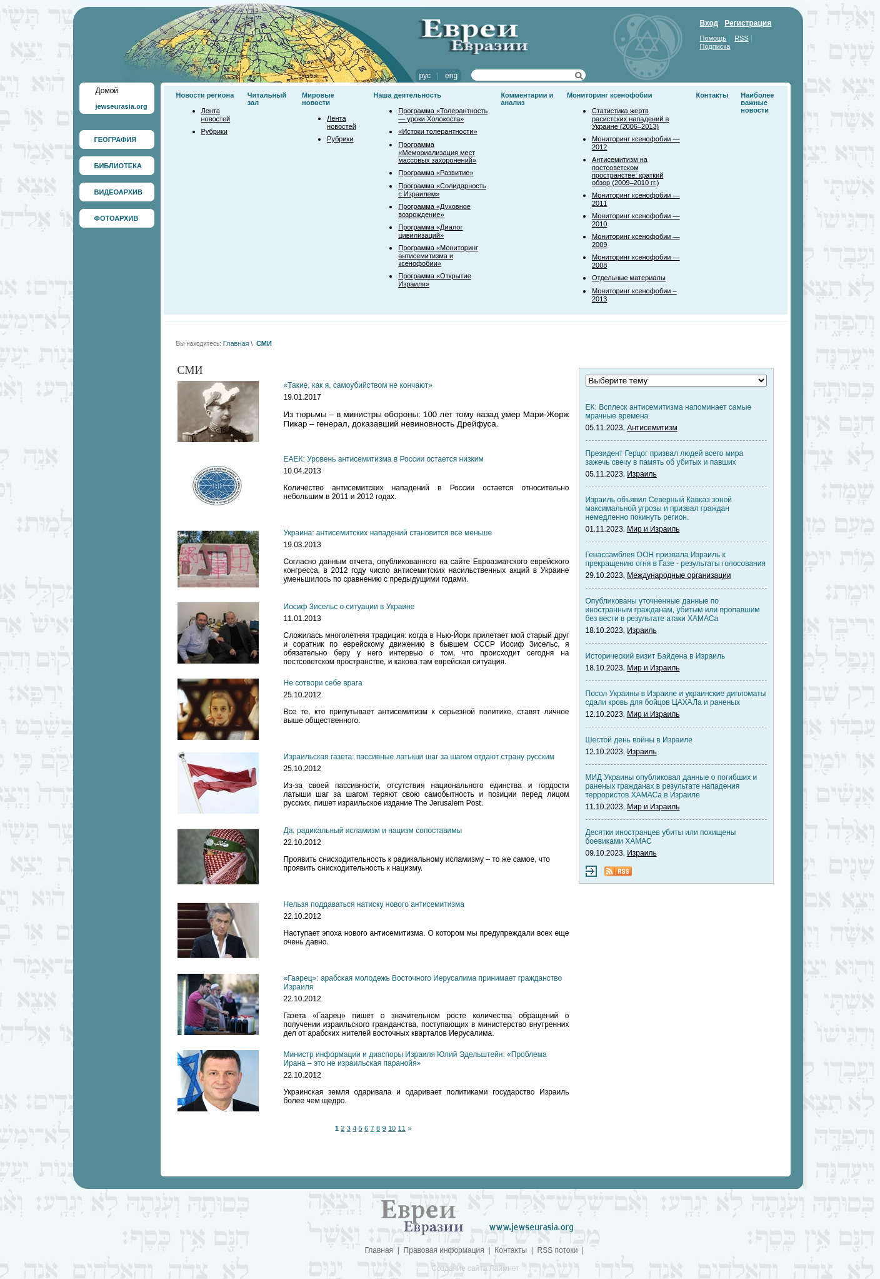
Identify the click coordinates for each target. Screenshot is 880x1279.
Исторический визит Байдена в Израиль (656, 656)
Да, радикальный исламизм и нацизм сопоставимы (373, 830)
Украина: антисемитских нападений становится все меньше (388, 532)
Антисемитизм (652, 427)
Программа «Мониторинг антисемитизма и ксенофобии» (438, 255)
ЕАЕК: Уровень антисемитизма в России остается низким (384, 459)
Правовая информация (444, 1250)
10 (392, 1128)
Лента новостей (216, 115)
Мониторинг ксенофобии (609, 95)
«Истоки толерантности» (437, 131)
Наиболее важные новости (757, 102)
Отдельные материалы (629, 277)
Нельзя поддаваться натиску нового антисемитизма (374, 904)
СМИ (264, 343)
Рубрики (214, 131)
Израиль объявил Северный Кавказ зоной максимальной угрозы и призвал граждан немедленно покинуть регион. (659, 508)
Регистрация (747, 23)
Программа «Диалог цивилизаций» (430, 231)
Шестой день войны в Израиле (639, 740)
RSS (741, 38)
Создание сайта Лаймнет (475, 1268)
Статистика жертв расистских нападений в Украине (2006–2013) (630, 118)
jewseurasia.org (122, 106)
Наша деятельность (407, 95)
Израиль (641, 474)
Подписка (715, 46)
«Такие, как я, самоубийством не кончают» (358, 385)
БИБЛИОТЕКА (118, 165)
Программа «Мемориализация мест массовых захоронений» (437, 152)
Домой (107, 90)
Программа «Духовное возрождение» (434, 210)
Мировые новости (318, 98)
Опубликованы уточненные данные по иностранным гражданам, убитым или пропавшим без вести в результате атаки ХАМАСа (673, 610)
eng (451, 75)
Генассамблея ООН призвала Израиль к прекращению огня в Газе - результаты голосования (676, 559)
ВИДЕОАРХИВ (118, 192)
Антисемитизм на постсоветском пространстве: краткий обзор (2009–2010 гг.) (627, 171)
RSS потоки (558, 1250)
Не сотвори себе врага (323, 683)
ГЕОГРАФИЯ (115, 139)
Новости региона (205, 95)
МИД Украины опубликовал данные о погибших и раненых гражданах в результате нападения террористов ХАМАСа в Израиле (672, 786)
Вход (709, 23)
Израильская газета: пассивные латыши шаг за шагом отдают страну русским (419, 756)
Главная (236, 343)
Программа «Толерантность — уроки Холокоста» (443, 115)
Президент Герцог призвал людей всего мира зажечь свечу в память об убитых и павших (665, 458)
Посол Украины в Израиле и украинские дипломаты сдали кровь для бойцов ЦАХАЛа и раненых (676, 698)
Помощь (713, 38)
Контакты (712, 95)
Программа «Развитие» (435, 172)
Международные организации (679, 575)
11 (402, 1128)
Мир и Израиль (653, 529)
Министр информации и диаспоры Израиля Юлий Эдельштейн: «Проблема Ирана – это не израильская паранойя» (415, 1059)
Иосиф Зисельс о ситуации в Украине (349, 606)
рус (425, 75)
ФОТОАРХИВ (116, 218)
